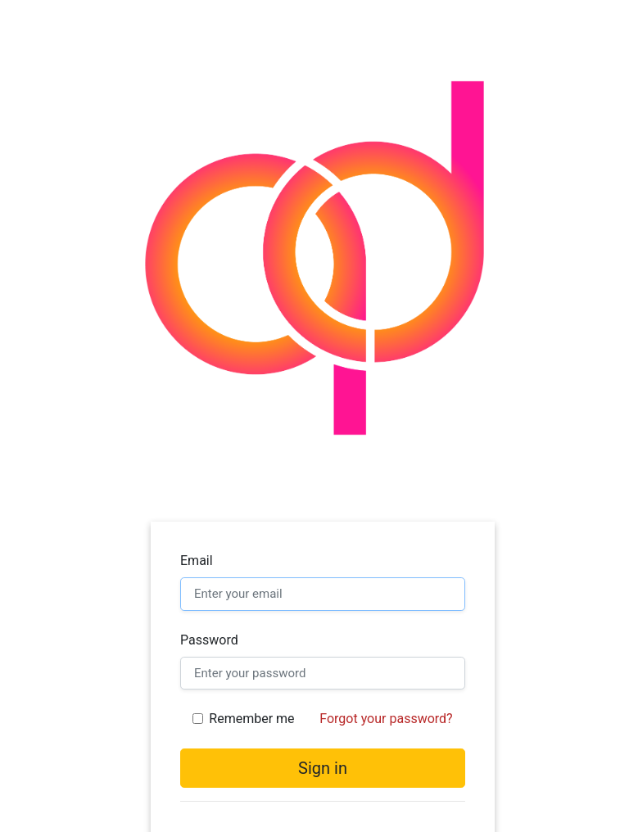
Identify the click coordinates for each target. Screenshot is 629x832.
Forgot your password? (385, 718)
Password (209, 640)
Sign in (322, 768)
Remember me (251, 718)
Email (196, 560)
